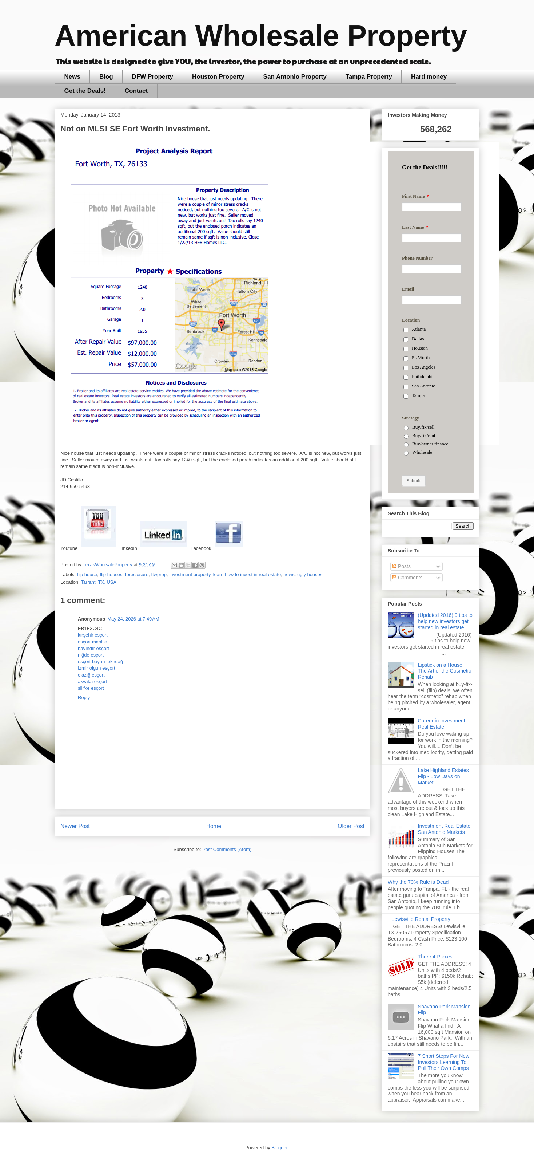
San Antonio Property (295, 76)
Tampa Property (369, 76)
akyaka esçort (92, 681)
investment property (189, 574)
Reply (84, 697)
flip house (87, 574)
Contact (136, 90)
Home (214, 826)
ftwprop (159, 574)
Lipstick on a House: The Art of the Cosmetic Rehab (444, 671)
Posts (401, 566)
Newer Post (75, 826)
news (288, 574)
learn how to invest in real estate (247, 574)
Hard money (429, 76)
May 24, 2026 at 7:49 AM (133, 619)
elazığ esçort (91, 675)
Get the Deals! (85, 90)
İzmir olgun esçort (96, 668)
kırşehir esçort (93, 635)
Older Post (351, 826)
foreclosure (136, 574)
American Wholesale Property (261, 35)
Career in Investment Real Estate (441, 724)
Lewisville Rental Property (421, 919)
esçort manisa (92, 642)
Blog (106, 76)
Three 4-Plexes (435, 957)
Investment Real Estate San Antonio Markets (444, 829)
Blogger (279, 1147)
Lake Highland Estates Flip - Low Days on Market (443, 776)
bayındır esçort (93, 648)
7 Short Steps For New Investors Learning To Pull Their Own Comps (444, 1062)
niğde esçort (91, 655)
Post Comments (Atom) (226, 849)
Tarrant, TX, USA (98, 582)
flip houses (111, 574)
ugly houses (309, 574)
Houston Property (218, 76)
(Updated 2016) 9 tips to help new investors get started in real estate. (445, 621)
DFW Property (152, 76)
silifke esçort (91, 688)
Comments (407, 577)
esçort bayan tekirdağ (100, 661)
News (72, 76)
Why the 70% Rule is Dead (418, 882)
